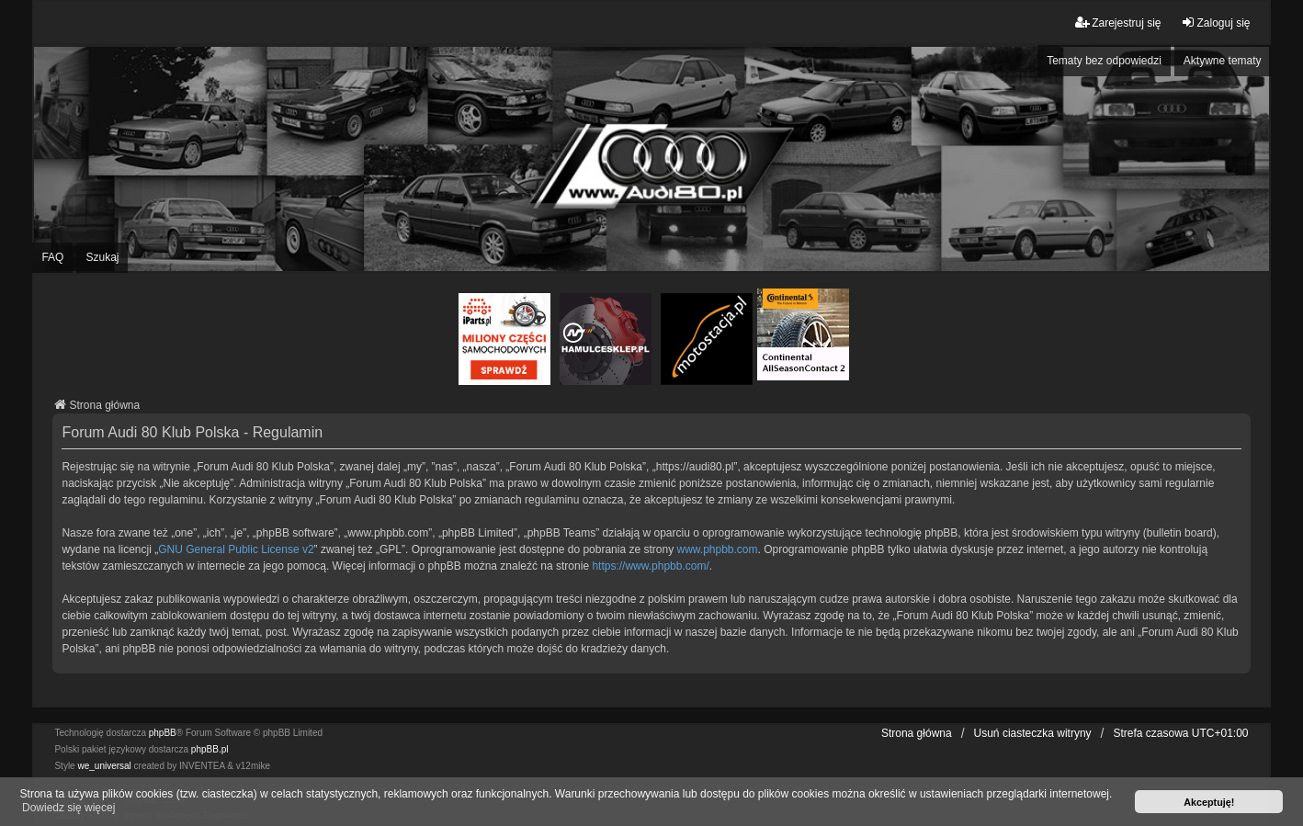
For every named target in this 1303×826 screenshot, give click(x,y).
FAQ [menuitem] (52, 257)
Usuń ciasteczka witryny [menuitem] (1033, 733)
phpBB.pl (210, 749)
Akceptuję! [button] (1209, 802)
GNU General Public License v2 (235, 549)
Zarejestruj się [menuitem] (1118, 22)
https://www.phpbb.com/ (650, 566)
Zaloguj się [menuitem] (1216, 22)
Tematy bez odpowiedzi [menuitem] (1104, 60)
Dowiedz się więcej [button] (68, 807)
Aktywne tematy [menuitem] (1223, 60)
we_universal (103, 766)
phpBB (162, 733)
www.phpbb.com (716, 549)
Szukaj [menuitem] (102, 257)
